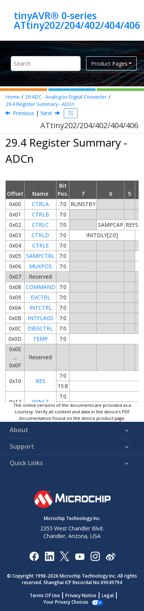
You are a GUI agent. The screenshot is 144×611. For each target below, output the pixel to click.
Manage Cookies (66, 602)
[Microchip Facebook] (34, 556)
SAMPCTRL (40, 255)
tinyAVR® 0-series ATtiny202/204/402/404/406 (77, 20)
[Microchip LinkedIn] (49, 556)
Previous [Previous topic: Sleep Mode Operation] (23, 113)
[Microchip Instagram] (95, 556)
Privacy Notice (80, 595)
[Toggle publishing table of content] (71, 113)
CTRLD (40, 235)
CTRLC (40, 224)
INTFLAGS (40, 318)
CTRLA (40, 204)
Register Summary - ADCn (40, 104)
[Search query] (46, 63)
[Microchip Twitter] (64, 556)
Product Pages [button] (109, 63)
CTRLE (40, 245)
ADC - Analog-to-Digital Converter (66, 97)
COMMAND (40, 287)
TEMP (40, 338)
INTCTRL (40, 307)
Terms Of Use (45, 595)
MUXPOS (40, 266)
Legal (108, 595)
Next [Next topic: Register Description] (46, 113)
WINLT (40, 401)
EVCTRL (40, 297)
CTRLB (40, 214)
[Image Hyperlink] (79, 556)
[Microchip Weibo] (110, 556)
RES (40, 381)
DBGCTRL (40, 328)
